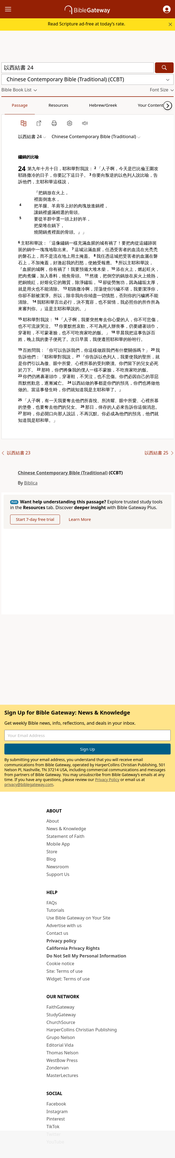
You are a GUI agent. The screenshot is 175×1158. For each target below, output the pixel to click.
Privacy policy (61, 941)
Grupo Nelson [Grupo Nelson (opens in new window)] (61, 1037)
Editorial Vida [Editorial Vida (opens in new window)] (60, 1045)
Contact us (57, 933)
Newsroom (58, 867)
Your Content (108, 105)
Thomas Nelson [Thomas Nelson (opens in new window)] (63, 1053)
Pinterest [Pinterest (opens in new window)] (56, 1119)
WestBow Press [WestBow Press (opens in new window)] (62, 1060)
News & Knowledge (66, 829)
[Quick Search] (77, 67)
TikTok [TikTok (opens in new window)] (53, 1127)
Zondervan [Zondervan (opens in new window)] (58, 1068)
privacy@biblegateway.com (28, 784)
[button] (167, 9)
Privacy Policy (107, 779)
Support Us (58, 874)
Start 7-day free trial (35, 519)
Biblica (31, 483)
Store (52, 852)
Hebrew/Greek (73, 105)
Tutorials (55, 910)
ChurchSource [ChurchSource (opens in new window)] (61, 1022)
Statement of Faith (66, 836)
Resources (40, 105)
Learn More (80, 519)
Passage (14, 105)
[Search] (164, 67)
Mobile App (58, 844)
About (53, 821)
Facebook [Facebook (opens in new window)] (56, 1104)
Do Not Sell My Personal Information (86, 956)
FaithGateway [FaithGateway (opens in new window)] (60, 1007)
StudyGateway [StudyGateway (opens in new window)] (61, 1015)
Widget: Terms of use (68, 979)
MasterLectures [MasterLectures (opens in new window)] (62, 1075)
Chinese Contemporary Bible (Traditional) (63, 473)
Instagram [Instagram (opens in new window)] (57, 1111)
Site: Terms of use (65, 971)
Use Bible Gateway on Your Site (78, 918)
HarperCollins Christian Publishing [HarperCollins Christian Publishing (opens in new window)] (82, 1030)
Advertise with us (64, 925)
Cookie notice (60, 963)
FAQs (52, 903)
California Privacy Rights (73, 948)
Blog (51, 859)
